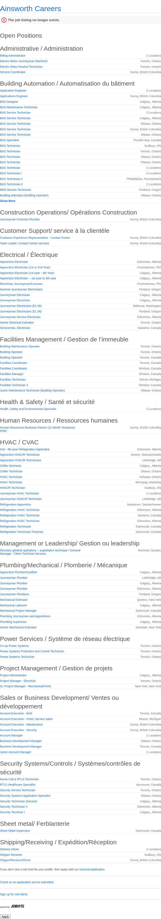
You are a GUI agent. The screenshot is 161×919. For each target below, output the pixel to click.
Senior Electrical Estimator (17, 322)
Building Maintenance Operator (20, 346)
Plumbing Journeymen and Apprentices (25, 616)
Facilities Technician (13, 379)
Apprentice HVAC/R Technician (20, 454)
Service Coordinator (13, 72)
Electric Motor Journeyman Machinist (23, 61)
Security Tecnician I (12, 812)
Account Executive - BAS (16, 713)
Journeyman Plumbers (14, 594)
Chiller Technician (11, 471)
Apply (5, 916)
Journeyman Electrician (15, 295)
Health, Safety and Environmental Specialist (28, 409)
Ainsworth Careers (30, 8)
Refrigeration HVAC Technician (20, 509)
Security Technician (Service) (18, 801)
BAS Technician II (11, 179)
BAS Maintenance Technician (19, 107)
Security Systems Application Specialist (25, 795)
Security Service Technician (17, 790)
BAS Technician (10, 145)
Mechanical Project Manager (18, 610)
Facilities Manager (12, 374)
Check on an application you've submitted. (27, 882)
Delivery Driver (9, 849)
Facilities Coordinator (13, 363)
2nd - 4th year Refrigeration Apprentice (25, 449)
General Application (91, 869)
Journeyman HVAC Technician (19, 493)
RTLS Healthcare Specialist (17, 784)
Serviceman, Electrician (15, 328)
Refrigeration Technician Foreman (21, 531)
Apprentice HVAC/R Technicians (20, 460)
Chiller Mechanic (10, 465)
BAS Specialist (9, 140)
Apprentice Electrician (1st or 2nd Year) (25, 267)
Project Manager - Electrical (18, 681)
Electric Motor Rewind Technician (21, 66)
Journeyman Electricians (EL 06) (21, 305)
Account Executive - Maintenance (21, 724)
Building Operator (11, 352)
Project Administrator (13, 675)
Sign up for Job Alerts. (14, 894)
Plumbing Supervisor (13, 621)
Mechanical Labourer (13, 605)
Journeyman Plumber (13, 577)
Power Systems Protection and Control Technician (32, 651)
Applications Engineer (14, 96)
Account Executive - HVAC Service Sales (26, 719)
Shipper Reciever (11, 854)
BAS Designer (9, 101)
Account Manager (11, 735)
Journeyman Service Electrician (20, 317)
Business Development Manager (21, 741)
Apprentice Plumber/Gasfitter (18, 572)
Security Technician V (14, 806)
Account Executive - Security (18, 730)
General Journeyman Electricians (21, 289)
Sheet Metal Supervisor (15, 830)
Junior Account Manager (15, 752)
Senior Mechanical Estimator (18, 627)
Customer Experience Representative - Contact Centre (35, 237)
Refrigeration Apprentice (15, 504)
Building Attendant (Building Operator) (24, 195)
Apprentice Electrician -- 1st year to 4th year (28, 278)
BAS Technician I (11, 173)
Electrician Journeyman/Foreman (21, 283)
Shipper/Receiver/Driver (15, 860)
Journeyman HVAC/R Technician (21, 499)
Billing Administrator (12, 55)
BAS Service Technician (15, 112)
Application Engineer (13, 90)
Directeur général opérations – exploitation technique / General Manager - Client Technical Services (40, 552)
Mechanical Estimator (14, 599)
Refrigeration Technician (15, 526)
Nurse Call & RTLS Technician (19, 779)
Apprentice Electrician (14, 261)
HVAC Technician (11, 477)
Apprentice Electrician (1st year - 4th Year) (27, 273)
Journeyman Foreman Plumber (20, 219)
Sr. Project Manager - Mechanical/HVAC (25, 686)
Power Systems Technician (17, 656)
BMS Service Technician (15, 189)
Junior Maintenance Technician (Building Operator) (32, 390)
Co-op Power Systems (14, 646)
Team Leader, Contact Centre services (24, 243)
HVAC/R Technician (12, 487)
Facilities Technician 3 (14, 385)
